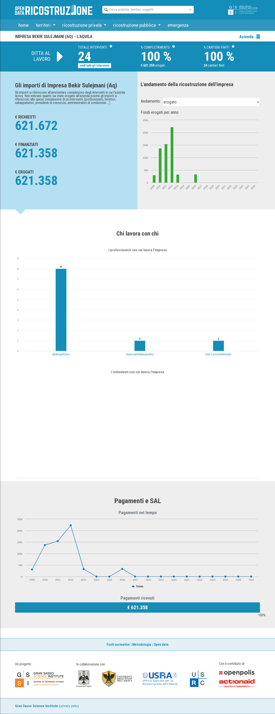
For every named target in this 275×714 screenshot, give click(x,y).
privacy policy (70, 706)
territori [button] (44, 25)
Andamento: (151, 101)
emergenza (178, 25)
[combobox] (144, 10)
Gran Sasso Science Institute (36, 706)
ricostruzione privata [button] (82, 25)
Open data (161, 644)
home (23, 25)
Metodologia (141, 644)
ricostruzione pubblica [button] (135, 25)
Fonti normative (118, 644)
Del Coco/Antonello (218, 354)
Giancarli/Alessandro (140, 354)
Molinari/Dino (61, 354)
